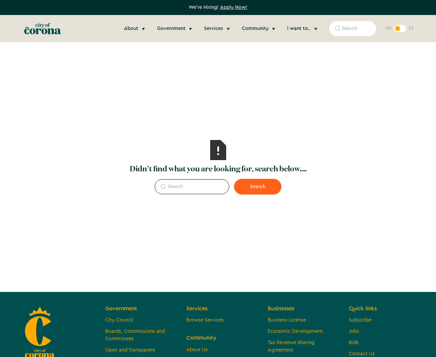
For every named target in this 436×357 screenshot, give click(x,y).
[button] (135, 28)
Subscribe (360, 320)
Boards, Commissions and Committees (135, 335)
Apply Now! (233, 7)
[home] (42, 28)
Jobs (354, 331)
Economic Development (295, 331)
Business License (287, 320)
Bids (354, 342)
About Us (197, 349)
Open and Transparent (130, 350)
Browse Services (205, 320)
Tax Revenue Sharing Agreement (291, 346)
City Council (119, 320)
